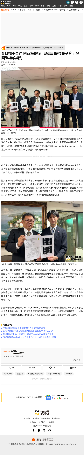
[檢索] (76, 2)
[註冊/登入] (81, 2)
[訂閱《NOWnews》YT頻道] (73, 367)
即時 (8, 6)
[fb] (33, 430)
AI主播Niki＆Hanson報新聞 (54, 10)
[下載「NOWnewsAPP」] (11, 367)
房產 (54, 6)
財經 (42, 6)
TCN (14, 10)
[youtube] (49, 430)
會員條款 (33, 422)
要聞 (14, 6)
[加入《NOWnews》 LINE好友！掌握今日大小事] (52, 367)
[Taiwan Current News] (68, 2)
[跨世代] (5, 10)
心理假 (22, 10)
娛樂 (25, 6)
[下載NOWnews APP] (72, 2)
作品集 (77, 359)
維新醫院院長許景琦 (35, 374)
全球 (37, 6)
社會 (48, 6)
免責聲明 (36, 418)
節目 (71, 6)
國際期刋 (69, 374)
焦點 (3, 6)
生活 (59, 6)
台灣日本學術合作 (54, 374)
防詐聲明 (27, 418)
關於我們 (42, 422)
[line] (44, 430)
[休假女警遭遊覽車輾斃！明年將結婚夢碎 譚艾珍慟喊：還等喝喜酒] (36, 47)
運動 (31, 6)
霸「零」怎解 (34, 10)
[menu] (82, 6)
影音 (65, 6)
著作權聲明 (56, 418)
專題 (20, 6)
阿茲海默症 (8, 374)
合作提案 (50, 422)
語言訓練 (20, 374)
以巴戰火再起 (74, 10)
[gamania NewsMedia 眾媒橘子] (42, 439)
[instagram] (39, 430)
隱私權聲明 (45, 418)
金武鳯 (6, 62)
